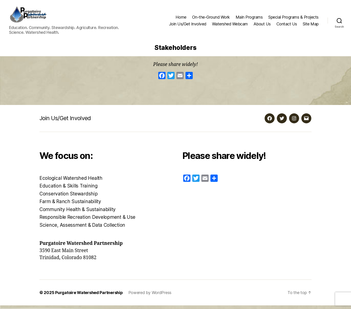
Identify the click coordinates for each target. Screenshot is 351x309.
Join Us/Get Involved (187, 25)
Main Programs (249, 19)
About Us (262, 25)
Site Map (311, 25)
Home (181, 19)
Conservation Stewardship (68, 197)
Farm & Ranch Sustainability (70, 205)
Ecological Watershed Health (70, 182)
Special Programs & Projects (293, 19)
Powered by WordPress (150, 296)
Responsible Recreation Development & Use (87, 221)
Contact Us (286, 25)
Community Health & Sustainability (77, 213)
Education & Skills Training (68, 189)
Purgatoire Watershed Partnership (89, 296)
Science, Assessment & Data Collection (82, 228)
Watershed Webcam (230, 25)
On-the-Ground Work (211, 19)
